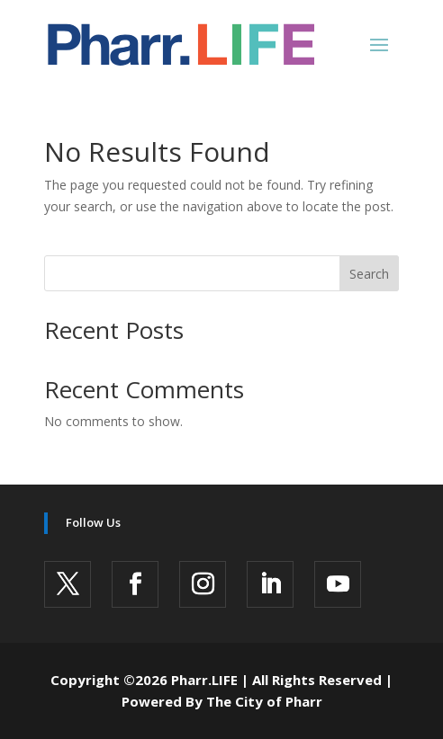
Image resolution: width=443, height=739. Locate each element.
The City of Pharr (264, 701)
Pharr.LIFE (204, 680)
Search (369, 273)
